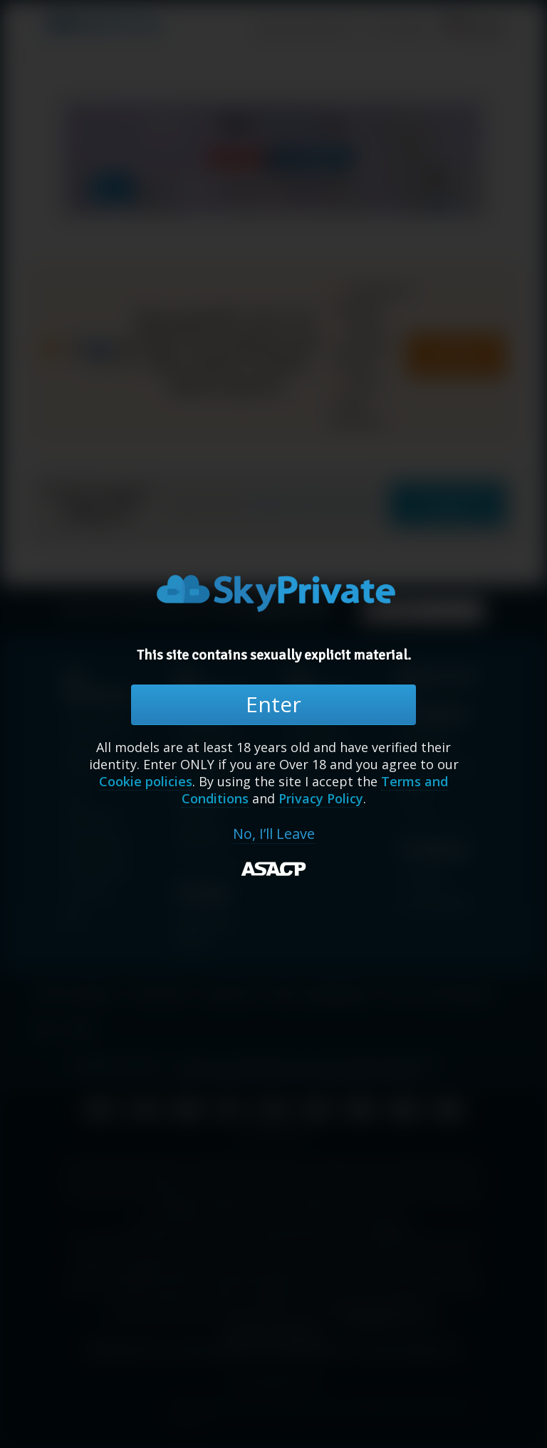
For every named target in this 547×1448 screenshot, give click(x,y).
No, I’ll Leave (274, 834)
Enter (273, 704)
